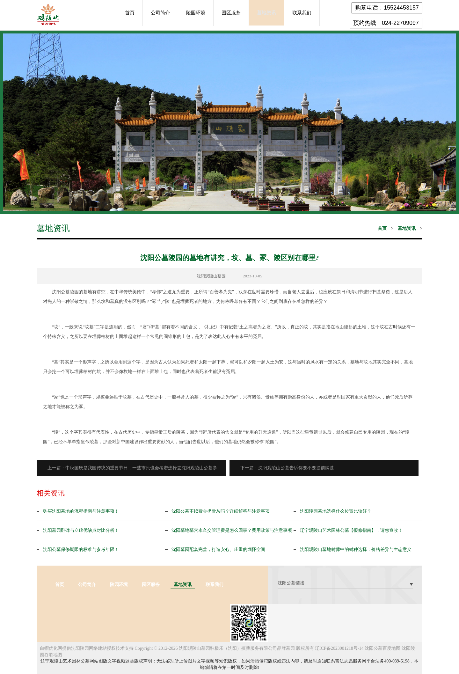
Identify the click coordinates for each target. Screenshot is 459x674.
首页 (130, 12)
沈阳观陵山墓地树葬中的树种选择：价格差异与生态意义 (356, 549)
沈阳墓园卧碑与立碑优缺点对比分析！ (81, 530)
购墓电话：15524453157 (387, 7)
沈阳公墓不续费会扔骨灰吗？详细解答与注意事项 (220, 511)
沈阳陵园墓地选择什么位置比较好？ (335, 511)
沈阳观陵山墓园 (211, 276)
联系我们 (301, 12)
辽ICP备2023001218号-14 (339, 648)
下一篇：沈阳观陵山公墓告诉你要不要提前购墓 (289, 467)
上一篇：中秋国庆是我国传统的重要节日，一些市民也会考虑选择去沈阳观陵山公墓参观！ (134, 470)
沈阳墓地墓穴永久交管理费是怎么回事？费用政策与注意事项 (231, 530)
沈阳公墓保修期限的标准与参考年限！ (81, 549)
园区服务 (231, 12)
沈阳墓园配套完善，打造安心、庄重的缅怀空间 (218, 549)
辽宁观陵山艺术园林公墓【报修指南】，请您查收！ (351, 530)
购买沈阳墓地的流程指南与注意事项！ (81, 511)
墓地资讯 (266, 12)
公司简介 (160, 12)
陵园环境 (195, 12)
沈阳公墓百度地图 (382, 648)
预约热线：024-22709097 (386, 23)
